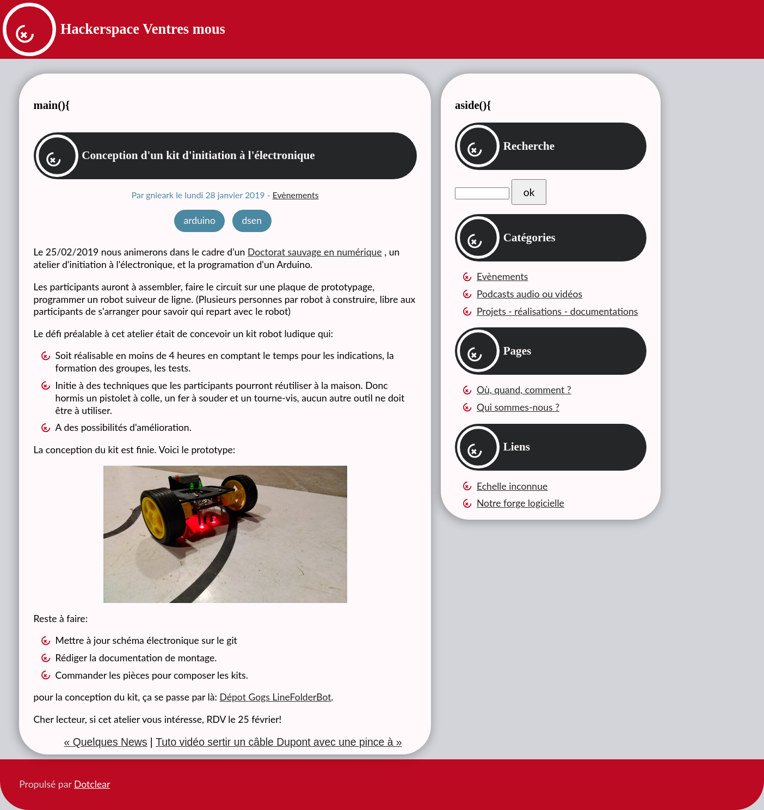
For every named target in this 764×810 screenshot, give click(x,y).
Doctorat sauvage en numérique (315, 252)
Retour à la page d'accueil (26, 30)
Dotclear (92, 784)
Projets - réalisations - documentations (557, 311)
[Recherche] (482, 193)
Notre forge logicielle (520, 503)
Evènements (296, 195)
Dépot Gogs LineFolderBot (275, 697)
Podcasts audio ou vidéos (529, 294)
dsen (252, 220)
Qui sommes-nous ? (518, 407)
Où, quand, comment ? (524, 389)
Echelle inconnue (512, 486)
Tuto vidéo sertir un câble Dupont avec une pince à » (279, 742)
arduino (199, 220)
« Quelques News (105, 742)
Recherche (529, 146)
